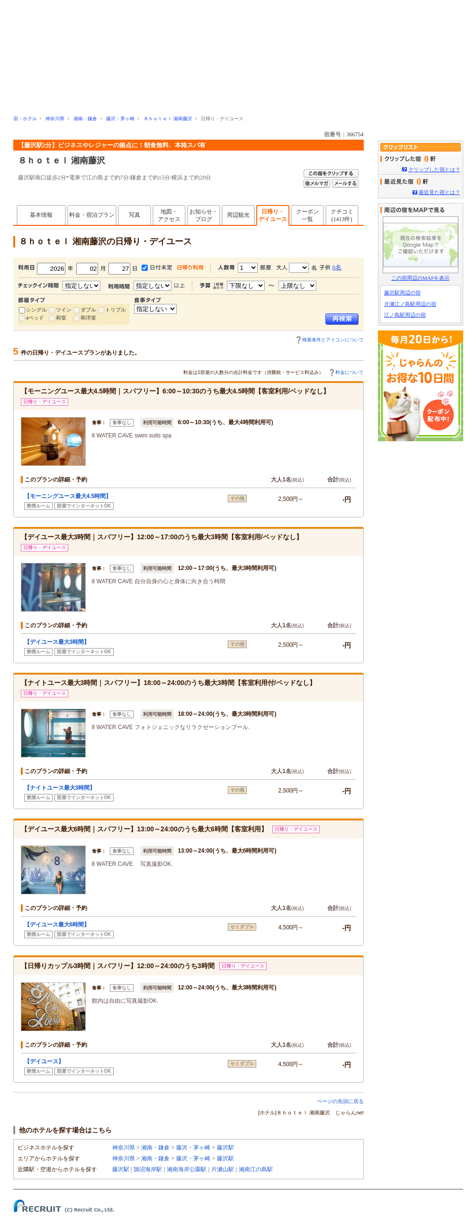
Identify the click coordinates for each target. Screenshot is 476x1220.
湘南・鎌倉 (85, 118)
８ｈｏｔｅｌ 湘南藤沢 (168, 118)
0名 (337, 267)
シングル (36, 309)
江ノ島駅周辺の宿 (405, 315)
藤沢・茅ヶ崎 (120, 118)
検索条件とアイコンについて (333, 339)
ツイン (64, 309)
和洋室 (88, 318)
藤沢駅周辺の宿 (402, 292)
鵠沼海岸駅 (148, 1169)
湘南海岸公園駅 (187, 1169)
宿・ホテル (25, 118)
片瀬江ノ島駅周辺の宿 (410, 304)
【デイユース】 (44, 1061)
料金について (349, 372)
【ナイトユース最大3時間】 (60, 787)
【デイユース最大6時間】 (57, 924)
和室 (61, 318)
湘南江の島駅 (256, 1169)
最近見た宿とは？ (439, 192)
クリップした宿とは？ (434, 169)
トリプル (115, 309)
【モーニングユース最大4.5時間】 (68, 496)
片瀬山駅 (222, 1169)
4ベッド (35, 318)
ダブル (88, 309)
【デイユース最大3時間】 (57, 642)
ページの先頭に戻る (340, 1101)
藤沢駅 (225, 1147)
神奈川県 (54, 118)
